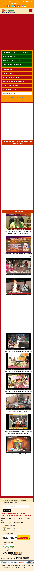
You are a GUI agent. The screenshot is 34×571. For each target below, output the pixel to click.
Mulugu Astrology (17, 97)
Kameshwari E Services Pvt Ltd (16, 567)
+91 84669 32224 (12, 1)
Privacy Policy (28, 515)
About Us (4, 513)
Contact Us (22, 513)
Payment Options (13, 513)
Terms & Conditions (7, 515)
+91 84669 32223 (11, 518)
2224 (18, 518)
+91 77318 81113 (17, 4)
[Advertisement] (17, 32)
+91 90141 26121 (25, 1)
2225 (21, 518)
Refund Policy (18, 515)
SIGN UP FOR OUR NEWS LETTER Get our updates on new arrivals (14, 501)
